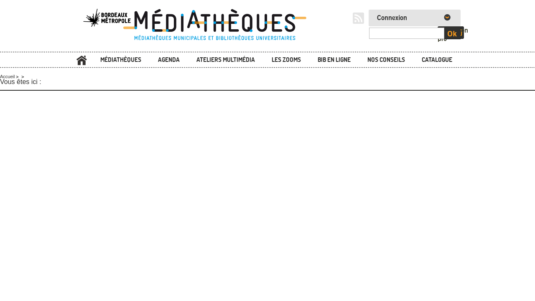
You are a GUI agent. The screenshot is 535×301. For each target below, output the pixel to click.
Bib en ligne (334, 60)
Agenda (169, 60)
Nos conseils (386, 60)
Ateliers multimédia (225, 60)
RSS (358, 18)
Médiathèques (120, 60)
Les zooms (286, 60)
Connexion (392, 18)
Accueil (81, 60)
